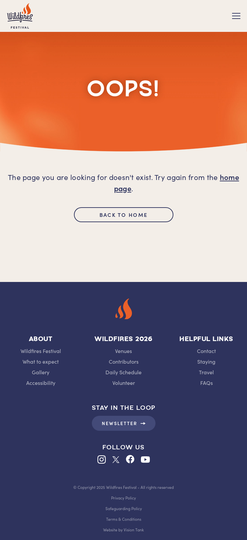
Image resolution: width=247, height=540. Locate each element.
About (41, 339)
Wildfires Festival (41, 350)
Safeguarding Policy (123, 508)
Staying (206, 361)
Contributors (124, 361)
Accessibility (40, 382)
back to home (123, 214)
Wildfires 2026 (123, 339)
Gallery (40, 372)
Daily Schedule (123, 372)
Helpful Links (206, 339)
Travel (206, 372)
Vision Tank (134, 529)
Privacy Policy (123, 497)
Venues (123, 350)
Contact (206, 350)
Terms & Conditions (123, 519)
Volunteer (123, 382)
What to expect (41, 361)
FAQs (206, 382)
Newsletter (124, 423)
